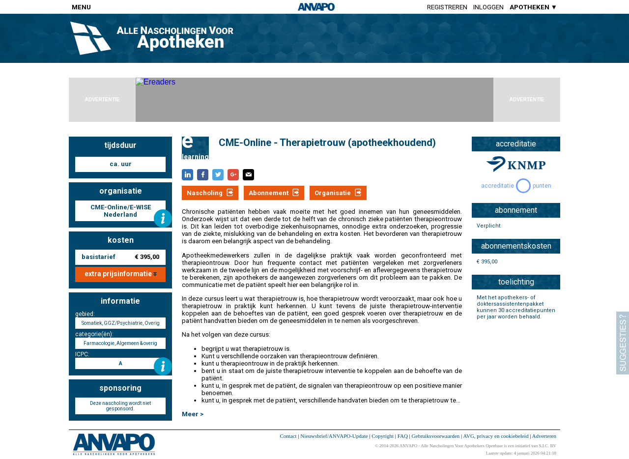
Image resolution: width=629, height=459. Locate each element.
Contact (288, 436)
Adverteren (544, 436)
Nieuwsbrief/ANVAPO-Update (334, 436)
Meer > (192, 414)
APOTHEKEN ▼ (533, 7)
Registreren (447, 7)
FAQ (403, 436)
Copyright (383, 436)
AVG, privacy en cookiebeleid (495, 436)
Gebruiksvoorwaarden (436, 436)
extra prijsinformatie (121, 274)
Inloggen (488, 7)
